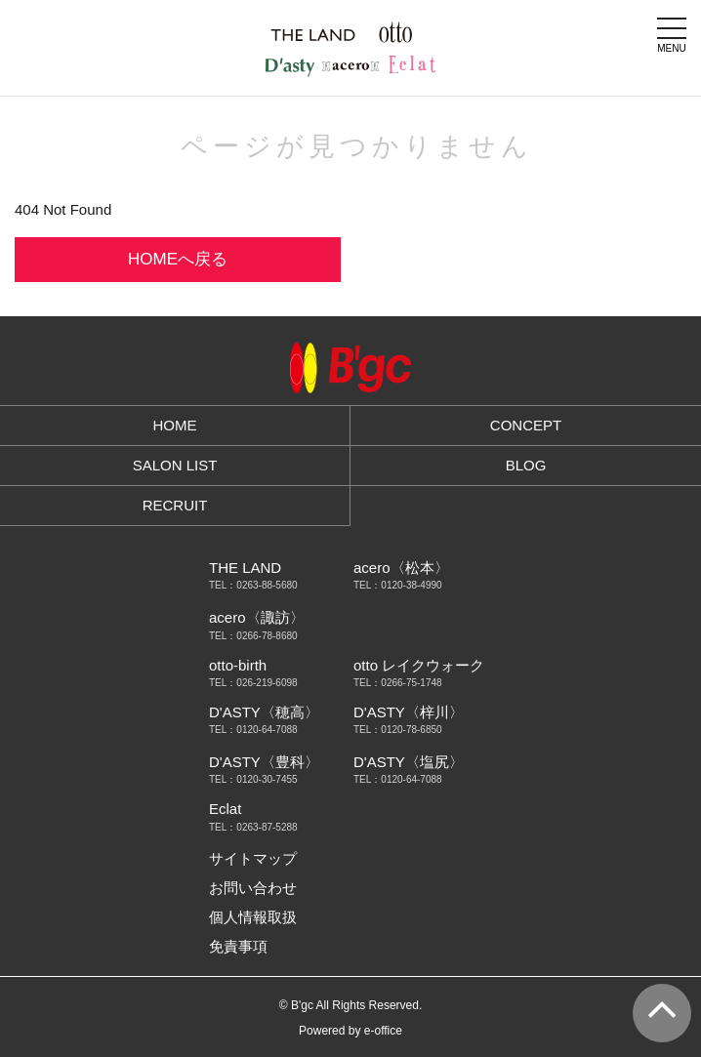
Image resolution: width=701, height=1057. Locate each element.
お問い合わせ (253, 887)
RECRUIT (175, 505)
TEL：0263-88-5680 (253, 585)
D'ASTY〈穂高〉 (264, 712)
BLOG (526, 465)
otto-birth (238, 665)
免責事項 (238, 946)
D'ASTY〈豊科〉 (264, 761)
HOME (175, 425)
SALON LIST (175, 465)
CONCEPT (525, 425)
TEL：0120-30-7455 (253, 780)
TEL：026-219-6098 (253, 683)
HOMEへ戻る (177, 259)
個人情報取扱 (253, 917)
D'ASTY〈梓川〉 (408, 712)
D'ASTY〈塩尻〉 (408, 761)
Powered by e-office (350, 1030)
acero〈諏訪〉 (257, 617)
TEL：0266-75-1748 (397, 683)
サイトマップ (253, 858)
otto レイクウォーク (418, 665)
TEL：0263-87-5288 (253, 828)
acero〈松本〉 (401, 567)
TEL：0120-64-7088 (253, 730)
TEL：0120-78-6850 (397, 730)
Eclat (225, 808)
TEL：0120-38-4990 (397, 585)
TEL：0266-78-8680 (253, 636)
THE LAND (245, 567)
